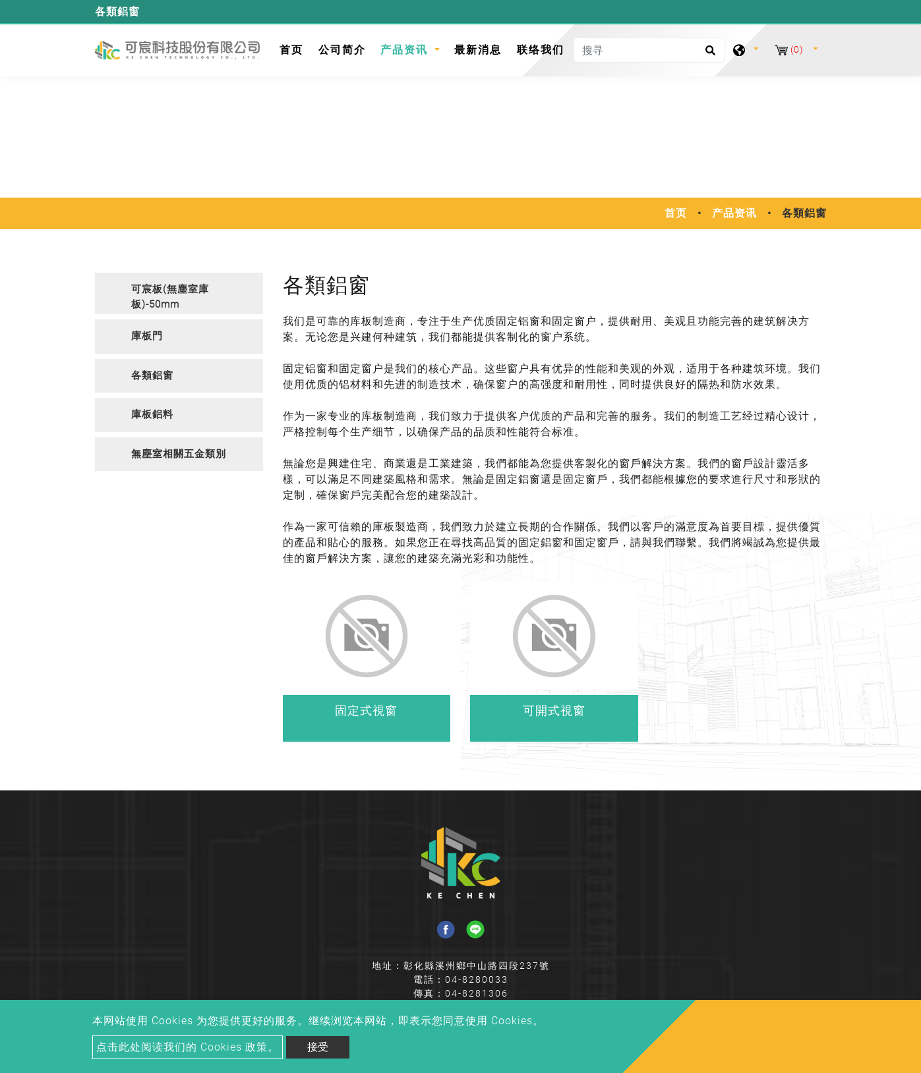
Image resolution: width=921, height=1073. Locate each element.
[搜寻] (649, 50)
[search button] (708, 55)
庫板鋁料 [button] (152, 414)
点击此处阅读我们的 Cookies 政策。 (187, 1047)
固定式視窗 (366, 710)
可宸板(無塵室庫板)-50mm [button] (170, 296)
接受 (317, 1047)
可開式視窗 (554, 710)
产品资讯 (734, 213)
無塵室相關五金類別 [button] (178, 454)
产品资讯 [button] (406, 49)
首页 (295, 48)
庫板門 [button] (147, 336)
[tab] (179, 293)
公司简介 (342, 49)
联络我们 (540, 49)
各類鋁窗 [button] (152, 375)
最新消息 (478, 49)
